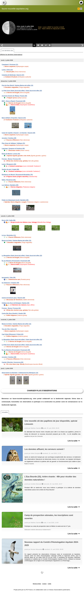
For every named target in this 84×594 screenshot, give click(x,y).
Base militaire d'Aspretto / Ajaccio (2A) (14, 118)
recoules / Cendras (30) (9, 138)
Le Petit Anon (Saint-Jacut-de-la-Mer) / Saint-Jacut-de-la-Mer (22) (22, 90)
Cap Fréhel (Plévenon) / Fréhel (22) (12, 334)
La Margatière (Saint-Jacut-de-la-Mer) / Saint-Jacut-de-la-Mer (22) (22, 255)
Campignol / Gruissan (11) (10, 64)
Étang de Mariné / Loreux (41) (11, 153)
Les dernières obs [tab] (7, 50)
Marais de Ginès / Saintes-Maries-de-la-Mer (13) (16, 240)
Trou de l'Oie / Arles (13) (9, 329)
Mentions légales (37, 583)
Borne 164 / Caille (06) (8, 220)
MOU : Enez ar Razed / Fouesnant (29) (13, 101)
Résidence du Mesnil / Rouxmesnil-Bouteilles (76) (17, 174)
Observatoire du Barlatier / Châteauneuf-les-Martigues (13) (20, 372)
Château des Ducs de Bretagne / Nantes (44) (15, 303)
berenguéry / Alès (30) (8, 277)
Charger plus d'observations (42, 391)
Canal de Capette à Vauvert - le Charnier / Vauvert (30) (18, 133)
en (81, 8)
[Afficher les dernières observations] (11, 54)
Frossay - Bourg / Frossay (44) (11, 159)
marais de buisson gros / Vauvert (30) (13, 298)
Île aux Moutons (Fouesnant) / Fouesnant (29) (16, 261)
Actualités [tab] (5, 412)
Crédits (49, 583)
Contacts (44, 583)
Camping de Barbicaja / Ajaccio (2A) (13, 75)
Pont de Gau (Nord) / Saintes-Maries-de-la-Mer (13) (17, 85)
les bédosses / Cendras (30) (10, 283)
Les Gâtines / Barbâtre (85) (10, 185)
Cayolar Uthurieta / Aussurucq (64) (12, 362)
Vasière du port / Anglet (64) (10, 169)
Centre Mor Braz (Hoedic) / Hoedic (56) (14, 313)
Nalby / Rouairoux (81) (9, 180)
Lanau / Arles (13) (7, 69)
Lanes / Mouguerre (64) (9, 164)
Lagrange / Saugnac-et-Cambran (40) (13, 148)
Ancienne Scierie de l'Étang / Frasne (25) (14, 96)
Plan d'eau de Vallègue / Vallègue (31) (13, 143)
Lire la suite (74, 440)
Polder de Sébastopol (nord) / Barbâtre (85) (15, 200)
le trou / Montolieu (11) (9, 235)
